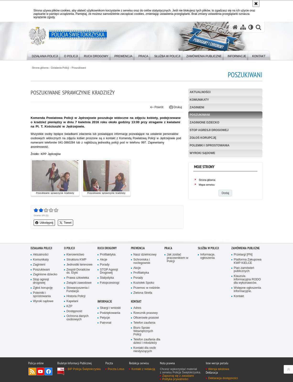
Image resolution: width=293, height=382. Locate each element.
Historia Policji (75, 300)
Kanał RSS (32, 375)
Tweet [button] (65, 222)
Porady (104, 268)
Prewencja (138, 252)
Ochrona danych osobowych (77, 322)
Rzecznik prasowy (145, 316)
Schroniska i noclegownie (141, 265)
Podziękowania (110, 316)
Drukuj (175, 107)
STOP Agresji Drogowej (109, 275)
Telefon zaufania (144, 326)
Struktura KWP (76, 263)
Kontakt (239, 300)
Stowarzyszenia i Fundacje (77, 293)
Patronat (105, 326)
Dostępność (74, 315)
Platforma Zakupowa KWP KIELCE (247, 265)
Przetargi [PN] (243, 258)
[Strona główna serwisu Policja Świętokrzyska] (235, 27)
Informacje (105, 305)
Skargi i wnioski (110, 311)
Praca (168, 252)
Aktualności (200, 92)
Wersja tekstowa (218, 373)
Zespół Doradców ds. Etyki (78, 275)
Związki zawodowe (79, 286)
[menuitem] (45, 55)
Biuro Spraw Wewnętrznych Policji (143, 335)
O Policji (69, 252)
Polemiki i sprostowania (209, 145)
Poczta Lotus (116, 373)
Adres (137, 311)
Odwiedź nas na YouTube (40, 375)
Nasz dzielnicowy (145, 258)
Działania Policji (60, 67)
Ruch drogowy (107, 252)
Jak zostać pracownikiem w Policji (177, 262)
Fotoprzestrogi (109, 286)
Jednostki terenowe (79, 268)
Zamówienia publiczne (245, 252)
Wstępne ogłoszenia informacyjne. (247, 293)
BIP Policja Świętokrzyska (84, 373)
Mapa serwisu (207, 184)
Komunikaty (199, 99)
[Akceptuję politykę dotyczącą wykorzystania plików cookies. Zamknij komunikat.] (256, 3)
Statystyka (107, 281)
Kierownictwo (75, 258)
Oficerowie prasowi (146, 321)
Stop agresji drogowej (209, 130)
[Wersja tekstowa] (250, 27)
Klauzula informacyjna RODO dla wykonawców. (247, 283)
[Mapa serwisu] (243, 27)
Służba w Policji (208, 252)
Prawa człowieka (77, 281)
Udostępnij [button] (44, 222)
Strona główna (40, 67)
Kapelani (72, 305)
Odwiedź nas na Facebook (48, 375)
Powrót (156, 107)
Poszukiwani (79, 67)
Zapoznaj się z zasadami (178, 379)
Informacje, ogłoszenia (207, 260)
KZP (69, 310)
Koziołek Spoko (143, 286)
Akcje (103, 263)
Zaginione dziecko (204, 122)
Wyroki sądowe (202, 153)
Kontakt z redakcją (143, 373)
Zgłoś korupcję (203, 137)
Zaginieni (197, 107)
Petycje (105, 321)
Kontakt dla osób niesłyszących (144, 353)
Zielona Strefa (142, 296)
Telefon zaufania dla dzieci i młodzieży (146, 345)
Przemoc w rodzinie (146, 291)
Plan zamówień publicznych (244, 273)
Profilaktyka (107, 258)
